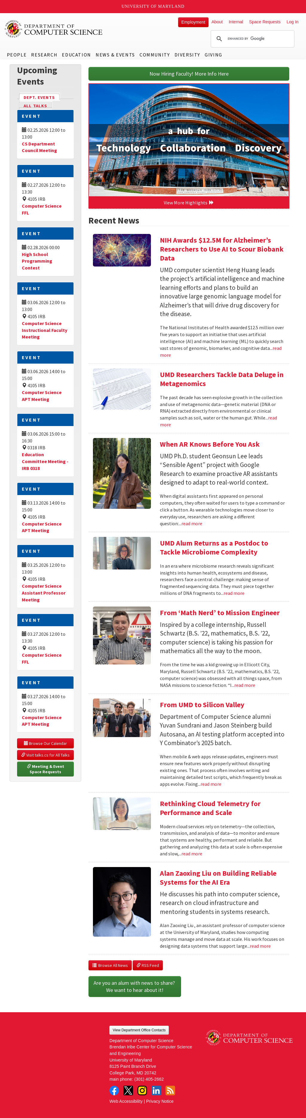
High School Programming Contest (37, 261)
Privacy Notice (160, 1101)
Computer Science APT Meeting (42, 527)
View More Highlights (189, 203)
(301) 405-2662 (149, 1079)
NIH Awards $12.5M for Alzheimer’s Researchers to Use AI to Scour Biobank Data (222, 249)
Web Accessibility (126, 1101)
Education (76, 55)
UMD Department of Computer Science (53, 29)
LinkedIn (156, 1090)
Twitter (128, 1090)
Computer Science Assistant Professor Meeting (43, 593)
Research (44, 55)
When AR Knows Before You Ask (210, 444)
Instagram (142, 1090)
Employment (193, 22)
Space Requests (265, 21)
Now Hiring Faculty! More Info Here (189, 73)
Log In (293, 21)
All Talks (35, 105)
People (17, 55)
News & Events (115, 55)
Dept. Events (42, 97)
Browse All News (110, 965)
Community (155, 55)
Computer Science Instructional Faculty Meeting (44, 330)
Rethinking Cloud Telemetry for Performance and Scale (210, 808)
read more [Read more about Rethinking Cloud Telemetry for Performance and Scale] (191, 854)
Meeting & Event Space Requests (46, 769)
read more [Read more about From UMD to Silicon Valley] (211, 784)
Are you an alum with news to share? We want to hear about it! (135, 986)
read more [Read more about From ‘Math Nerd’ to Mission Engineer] (244, 685)
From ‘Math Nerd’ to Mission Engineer (220, 612)
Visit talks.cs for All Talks (45, 755)
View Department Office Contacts (139, 1030)
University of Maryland (153, 6)
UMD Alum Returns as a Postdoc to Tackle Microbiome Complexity (214, 547)
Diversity (187, 55)
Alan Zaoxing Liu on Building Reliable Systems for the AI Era (218, 878)
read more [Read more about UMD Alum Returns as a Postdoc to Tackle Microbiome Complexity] (234, 593)
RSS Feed (148, 965)
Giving (213, 55)
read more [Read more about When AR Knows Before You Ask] (191, 523)
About (217, 21)
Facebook (114, 1090)
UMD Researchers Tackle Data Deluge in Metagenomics (222, 379)
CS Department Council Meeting (39, 147)
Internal (236, 21)
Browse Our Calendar (45, 743)
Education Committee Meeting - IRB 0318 (45, 461)
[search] (252, 39)
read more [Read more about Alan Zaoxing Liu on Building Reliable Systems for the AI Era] (260, 946)
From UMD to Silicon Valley (202, 704)
